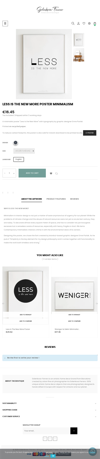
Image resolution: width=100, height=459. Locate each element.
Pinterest (15, 192)
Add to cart (32, 173)
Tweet (10, 192)
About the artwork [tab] (31, 199)
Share (4, 192)
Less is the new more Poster (18, 329)
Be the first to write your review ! (23, 358)
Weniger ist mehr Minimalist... (67, 329)
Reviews (74, 199)
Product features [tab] (56, 199)
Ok (53, 456)
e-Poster (90, 133)
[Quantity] (9, 173)
